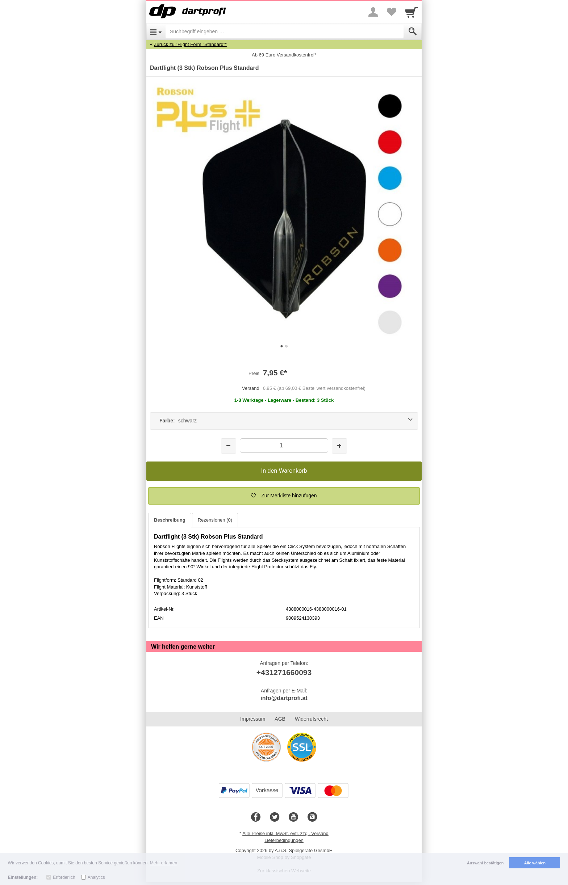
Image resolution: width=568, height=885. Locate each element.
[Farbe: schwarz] (284, 421)
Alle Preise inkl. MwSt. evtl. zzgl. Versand (285, 833)
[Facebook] (255, 817)
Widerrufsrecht (311, 719)
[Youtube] (293, 817)
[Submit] (412, 31)
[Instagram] (312, 817)
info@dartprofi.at (283, 698)
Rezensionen (215, 520)
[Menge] (284, 445)
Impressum (252, 719)
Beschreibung (169, 520)
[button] (284, 496)
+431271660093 (284, 672)
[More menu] (373, 11)
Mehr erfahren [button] (163, 862)
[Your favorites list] (391, 11)
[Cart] (411, 11)
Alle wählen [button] (535, 863)
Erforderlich (64, 877)
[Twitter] (274, 817)
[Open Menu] (156, 31)
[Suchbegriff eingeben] (285, 31)
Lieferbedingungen (284, 840)
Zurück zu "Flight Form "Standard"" (190, 44)
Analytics (96, 877)
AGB (280, 719)
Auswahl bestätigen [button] (485, 863)
